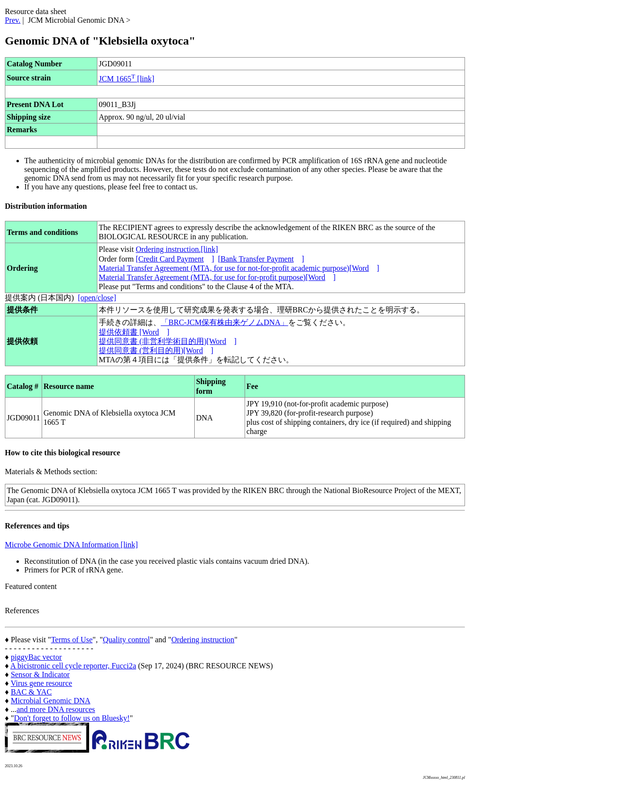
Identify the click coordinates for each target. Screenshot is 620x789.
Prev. (12, 20)
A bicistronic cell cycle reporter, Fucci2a (73, 666)
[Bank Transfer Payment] (261, 259)
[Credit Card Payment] (175, 259)
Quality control (126, 639)
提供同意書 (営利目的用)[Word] (156, 350)
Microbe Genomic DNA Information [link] (71, 545)
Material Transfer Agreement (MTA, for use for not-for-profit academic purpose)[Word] (239, 268)
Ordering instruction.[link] (177, 249)
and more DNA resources (55, 709)
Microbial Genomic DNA (50, 700)
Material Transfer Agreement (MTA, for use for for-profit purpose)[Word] (217, 277)
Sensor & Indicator (40, 674)
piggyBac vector (36, 657)
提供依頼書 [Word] (134, 332)
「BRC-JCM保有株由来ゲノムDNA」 (224, 322)
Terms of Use (72, 639)
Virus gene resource (41, 683)
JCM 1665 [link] (127, 79)
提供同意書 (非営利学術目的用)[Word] (167, 341)
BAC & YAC (31, 692)
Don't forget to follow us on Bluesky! (72, 718)
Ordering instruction (202, 639)
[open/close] (97, 298)
